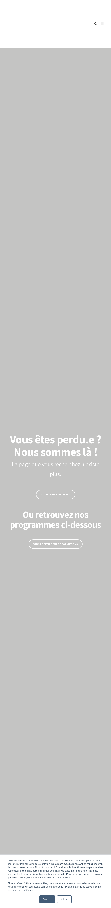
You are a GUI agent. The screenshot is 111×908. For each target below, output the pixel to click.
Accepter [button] (47, 899)
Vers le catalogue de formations (55, 510)
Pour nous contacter (55, 461)
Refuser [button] (64, 899)
